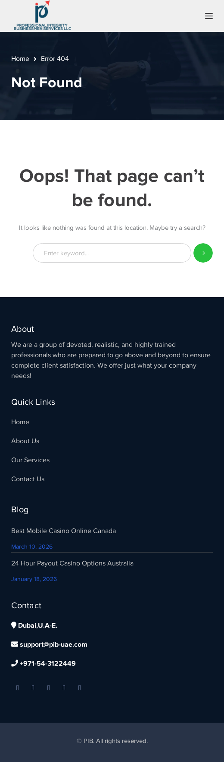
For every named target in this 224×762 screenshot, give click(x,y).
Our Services (30, 460)
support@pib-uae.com (49, 644)
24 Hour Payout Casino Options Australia (72, 563)
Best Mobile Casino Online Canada (63, 531)
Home (20, 59)
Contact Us (27, 479)
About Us (25, 441)
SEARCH (203, 253)
